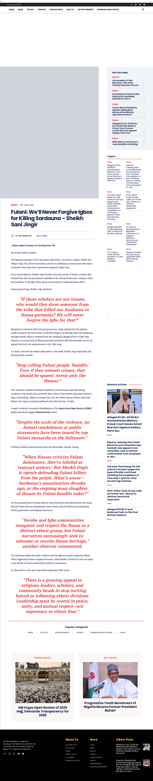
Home (11, 9)
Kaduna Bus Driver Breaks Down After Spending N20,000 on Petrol (125, 96)
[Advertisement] (76, 47)
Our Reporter (25, 236)
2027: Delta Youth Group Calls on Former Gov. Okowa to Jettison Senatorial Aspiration (133, 202)
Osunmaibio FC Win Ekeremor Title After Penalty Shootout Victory (125, 83)
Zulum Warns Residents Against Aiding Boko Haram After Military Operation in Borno (124, 111)
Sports (30, 9)
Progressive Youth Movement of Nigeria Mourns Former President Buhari (110, 706)
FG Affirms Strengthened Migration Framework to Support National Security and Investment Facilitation (132, 236)
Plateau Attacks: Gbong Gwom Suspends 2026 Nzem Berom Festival (134, 256)
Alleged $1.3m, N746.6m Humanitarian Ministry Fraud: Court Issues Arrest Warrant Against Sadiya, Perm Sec (124, 424)
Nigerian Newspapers (108, 9)
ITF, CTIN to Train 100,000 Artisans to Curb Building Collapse (115, 256)
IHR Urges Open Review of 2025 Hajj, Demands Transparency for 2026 (43, 711)
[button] (143, 9)
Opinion (42, 9)
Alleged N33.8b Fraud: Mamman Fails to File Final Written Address (114, 230)
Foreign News (56, 9)
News (20, 9)
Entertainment (86, 9)
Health (70, 9)
